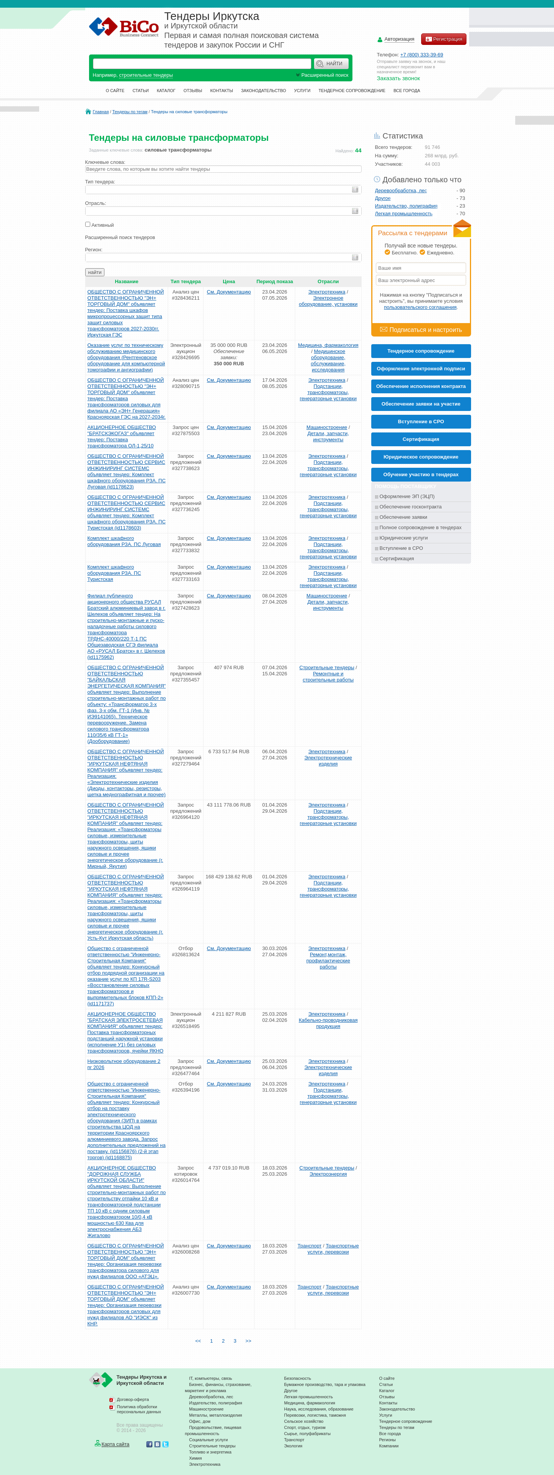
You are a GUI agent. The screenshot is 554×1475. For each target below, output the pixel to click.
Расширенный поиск (321, 75)
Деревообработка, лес (401, 190)
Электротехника (327, 292)
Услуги (302, 90)
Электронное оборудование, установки (328, 301)
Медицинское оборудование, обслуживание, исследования (328, 360)
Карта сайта (115, 1444)
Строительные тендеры (326, 667)
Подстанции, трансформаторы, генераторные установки (328, 392)
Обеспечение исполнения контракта (421, 386)
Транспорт (310, 1246)
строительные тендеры (146, 75)
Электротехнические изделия (328, 761)
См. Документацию (229, 292)
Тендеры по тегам (130, 111)
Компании (389, 1446)
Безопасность (297, 1378)
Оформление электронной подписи (421, 368)
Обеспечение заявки (403, 517)
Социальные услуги (208, 1439)
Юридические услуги (404, 538)
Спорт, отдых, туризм (305, 1427)
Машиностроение (326, 427)
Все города (407, 90)
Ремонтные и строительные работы (328, 677)
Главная (101, 111)
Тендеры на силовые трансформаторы (189, 111)
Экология (293, 1446)
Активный (102, 225)
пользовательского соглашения (420, 307)
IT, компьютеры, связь (210, 1378)
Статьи (140, 90)
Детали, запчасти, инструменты (328, 436)
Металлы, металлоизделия (215, 1415)
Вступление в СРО (421, 421)
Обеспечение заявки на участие (421, 404)
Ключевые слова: (105, 162)
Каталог (166, 90)
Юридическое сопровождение (421, 457)
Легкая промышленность (404, 213)
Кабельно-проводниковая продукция (328, 1023)
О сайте (115, 90)
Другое (383, 198)
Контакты (221, 90)
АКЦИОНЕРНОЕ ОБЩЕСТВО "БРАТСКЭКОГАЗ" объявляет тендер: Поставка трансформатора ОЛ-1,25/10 (122, 436)
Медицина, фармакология (328, 345)
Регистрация (443, 39)
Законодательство (263, 90)
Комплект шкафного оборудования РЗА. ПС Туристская (114, 573)
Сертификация (397, 558)
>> (248, 1341)
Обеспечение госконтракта (411, 507)
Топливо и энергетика (210, 1452)
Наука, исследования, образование (319, 1409)
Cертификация (421, 439)
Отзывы (193, 90)
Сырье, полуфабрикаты (307, 1433)
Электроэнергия (328, 1174)
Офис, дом (199, 1421)
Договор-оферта (133, 1399)
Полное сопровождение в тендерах (421, 527)
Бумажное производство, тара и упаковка (324, 1384)
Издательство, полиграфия (406, 206)
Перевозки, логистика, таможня (315, 1415)
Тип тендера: (100, 182)
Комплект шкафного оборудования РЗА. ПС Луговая (124, 541)
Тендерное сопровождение (352, 90)
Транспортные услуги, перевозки (333, 1249)
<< (198, 1341)
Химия (195, 1458)
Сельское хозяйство (303, 1421)
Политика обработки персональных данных (139, 1409)
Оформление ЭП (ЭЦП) (407, 496)
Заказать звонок (398, 78)
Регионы (387, 1439)
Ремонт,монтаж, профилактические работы (328, 961)
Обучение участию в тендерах (421, 474)
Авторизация (400, 39)
